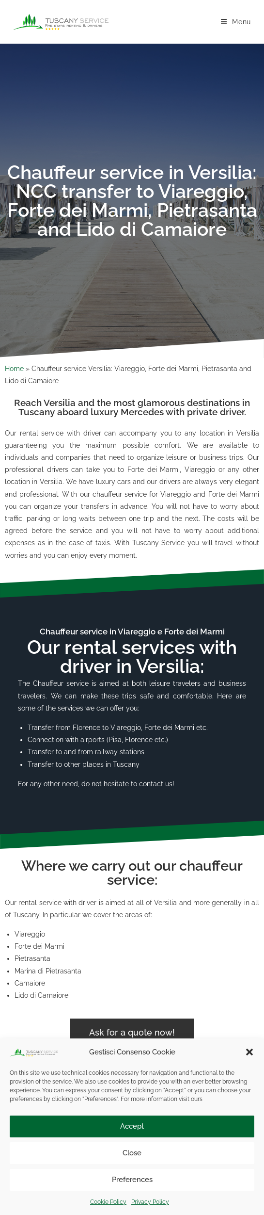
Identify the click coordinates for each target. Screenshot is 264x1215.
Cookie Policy (108, 1202)
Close (132, 1153)
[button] (249, 1052)
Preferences (132, 1179)
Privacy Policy (150, 1202)
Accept (132, 1126)
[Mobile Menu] (236, 22)
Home (14, 369)
